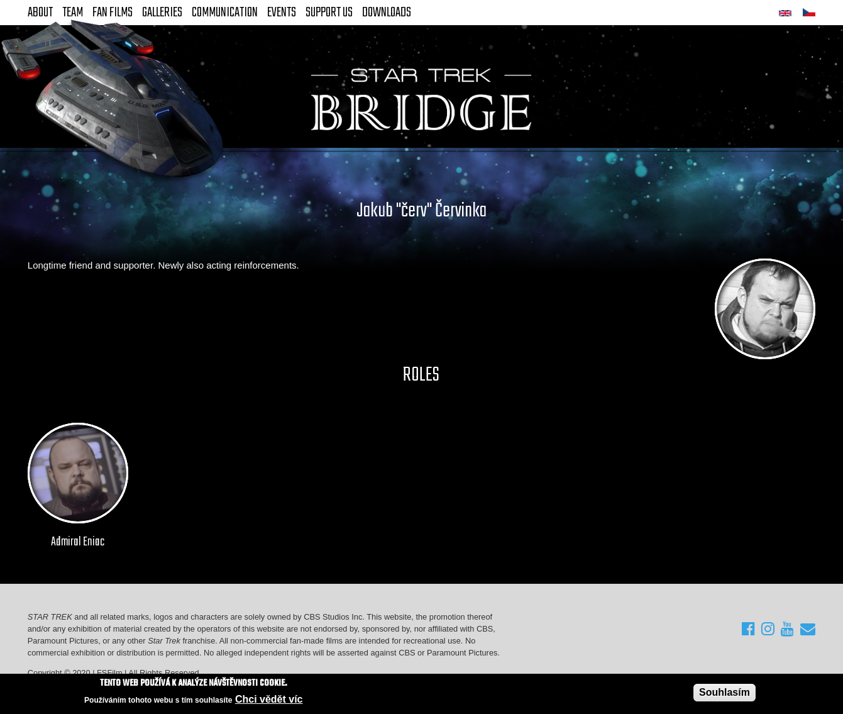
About (40, 12)
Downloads (386, 12)
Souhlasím (724, 692)
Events (281, 12)
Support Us (329, 12)
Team (72, 12)
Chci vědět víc (269, 699)
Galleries (162, 12)
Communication (225, 12)
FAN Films (112, 12)
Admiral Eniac (77, 542)
